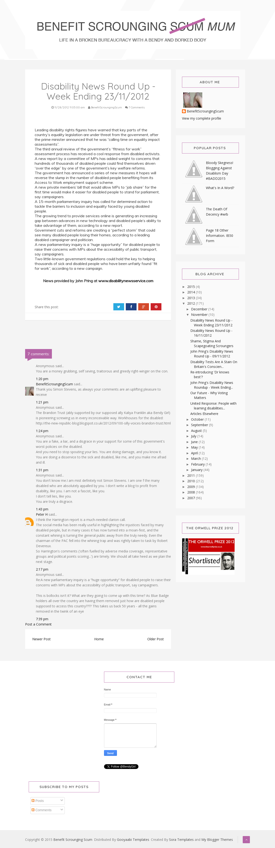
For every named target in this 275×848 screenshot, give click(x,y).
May (195, 447)
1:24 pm (42, 431)
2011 (191, 475)
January (197, 469)
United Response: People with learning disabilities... (213, 405)
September (200, 425)
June (195, 442)
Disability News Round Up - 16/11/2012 (211, 333)
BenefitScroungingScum (54, 384)
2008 (191, 492)
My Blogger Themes (217, 839)
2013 (191, 298)
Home (99, 639)
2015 (191, 286)
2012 (191, 303)
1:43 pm (42, 509)
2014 (191, 292)
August (197, 430)
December (199, 309)
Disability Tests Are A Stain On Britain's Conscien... (213, 364)
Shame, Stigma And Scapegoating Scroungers (211, 343)
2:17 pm (42, 569)
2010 (191, 481)
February (198, 464)
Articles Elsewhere (204, 413)
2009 (191, 486)
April (195, 453)
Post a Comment (38, 624)
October (198, 419)
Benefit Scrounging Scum (72, 839)
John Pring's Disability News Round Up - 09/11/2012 (211, 353)
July (194, 436)
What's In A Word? (220, 188)
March (196, 458)
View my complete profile (201, 118)
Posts (38, 801)
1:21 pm (42, 402)
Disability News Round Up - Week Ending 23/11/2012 (211, 322)
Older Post (155, 639)
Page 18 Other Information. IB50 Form (219, 235)
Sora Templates (181, 839)
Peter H (42, 514)
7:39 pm (42, 619)
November (200, 314)
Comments (42, 810)
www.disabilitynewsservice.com (125, 280)
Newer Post (41, 639)
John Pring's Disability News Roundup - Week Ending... (211, 385)
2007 (191, 498)
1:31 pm (42, 470)
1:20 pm (42, 378)
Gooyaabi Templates (133, 839)
